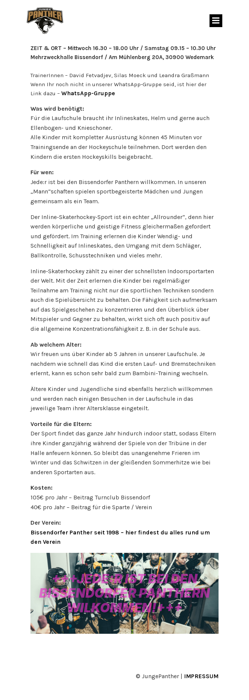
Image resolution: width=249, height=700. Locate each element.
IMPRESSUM (201, 676)
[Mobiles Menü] (216, 20)
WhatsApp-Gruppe (88, 93)
